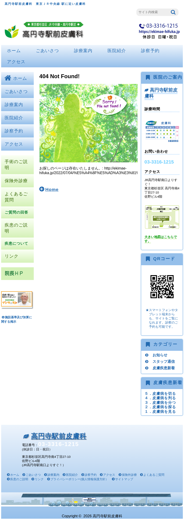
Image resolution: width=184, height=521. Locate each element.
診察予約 (150, 50)
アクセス (16, 61)
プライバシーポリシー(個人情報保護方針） (79, 479)
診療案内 (83, 50)
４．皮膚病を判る (160, 398)
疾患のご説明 (16, 228)
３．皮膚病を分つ (160, 402)
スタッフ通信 (164, 361)
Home (51, 189)
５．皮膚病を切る (160, 393)
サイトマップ (124, 479)
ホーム (14, 50)
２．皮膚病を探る (160, 407)
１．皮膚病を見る (160, 411)
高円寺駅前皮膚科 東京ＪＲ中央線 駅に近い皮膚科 (45, 4)
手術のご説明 (16, 164)
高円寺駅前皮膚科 (161, 92)
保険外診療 (16, 180)
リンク (11, 256)
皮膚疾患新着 (164, 368)
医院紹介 (116, 50)
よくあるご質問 (16, 196)
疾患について (16, 243)
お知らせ (160, 355)
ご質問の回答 (16, 212)
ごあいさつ (47, 50)
